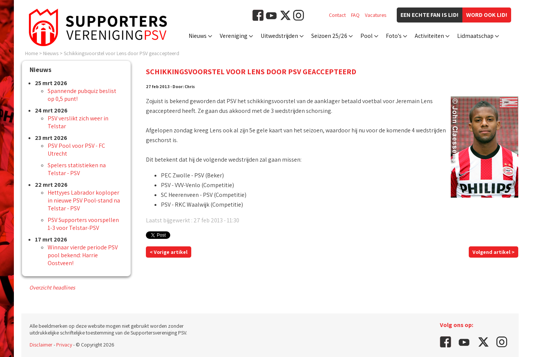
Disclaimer (41, 344)
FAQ (355, 15)
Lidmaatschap (475, 36)
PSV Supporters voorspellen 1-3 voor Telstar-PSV (83, 224)
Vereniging (234, 36)
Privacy (64, 344)
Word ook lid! (486, 15)
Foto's (394, 36)
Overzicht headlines (52, 287)
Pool (366, 36)
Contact (337, 15)
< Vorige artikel (169, 252)
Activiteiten (429, 36)
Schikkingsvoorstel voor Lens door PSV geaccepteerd (121, 53)
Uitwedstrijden (279, 36)
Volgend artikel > (493, 252)
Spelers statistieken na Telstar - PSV (77, 169)
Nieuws (198, 36)
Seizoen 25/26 (329, 36)
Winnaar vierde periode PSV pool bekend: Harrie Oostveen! (83, 255)
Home (31, 53)
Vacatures (375, 15)
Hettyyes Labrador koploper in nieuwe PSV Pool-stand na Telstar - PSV (84, 200)
